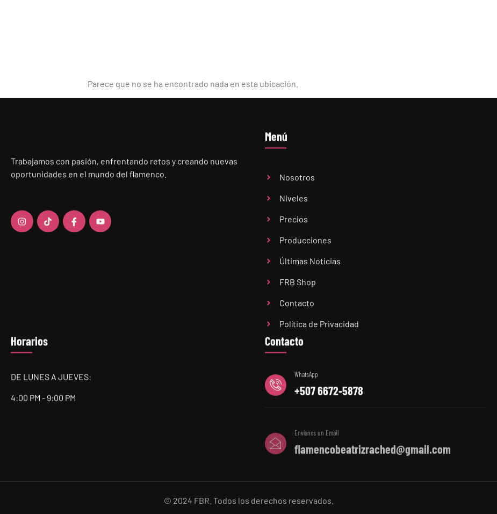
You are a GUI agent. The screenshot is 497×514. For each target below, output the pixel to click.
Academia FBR (225, 24)
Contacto (472, 24)
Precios (299, 24)
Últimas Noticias (344, 24)
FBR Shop (435, 24)
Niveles (267, 24)
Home (186, 24)
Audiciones (395, 24)
